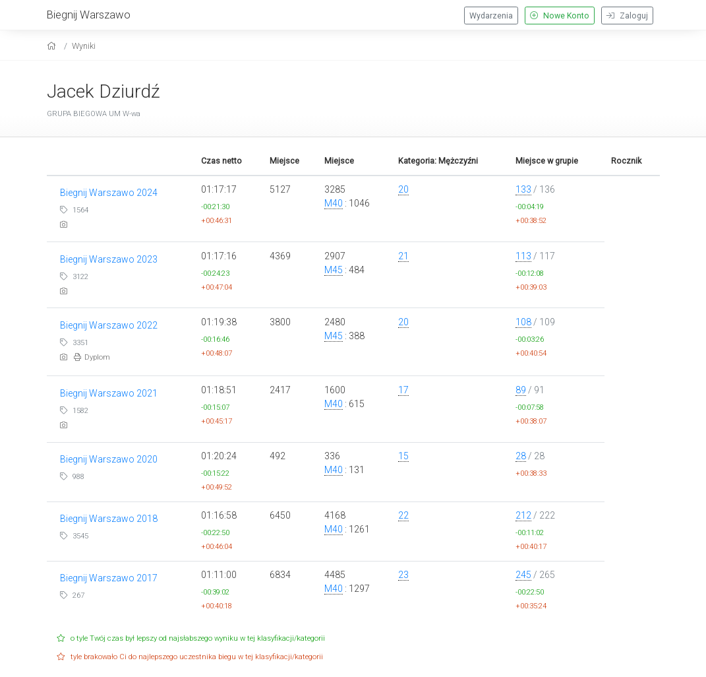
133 (523, 189)
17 (403, 390)
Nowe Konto (559, 15)
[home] (53, 46)
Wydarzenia (491, 15)
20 (403, 189)
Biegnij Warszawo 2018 (109, 518)
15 (403, 456)
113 (523, 256)
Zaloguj (627, 15)
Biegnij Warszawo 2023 (109, 259)
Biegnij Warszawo (89, 14)
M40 (333, 203)
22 (403, 515)
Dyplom (92, 357)
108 (523, 322)
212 (523, 515)
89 (520, 390)
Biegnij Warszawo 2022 (109, 325)
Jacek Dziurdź (103, 91)
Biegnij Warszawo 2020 (109, 459)
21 (403, 256)
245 (523, 574)
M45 (333, 270)
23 (403, 574)
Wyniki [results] (84, 46)
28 (520, 456)
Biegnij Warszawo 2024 (109, 192)
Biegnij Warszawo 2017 (109, 578)
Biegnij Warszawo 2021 (109, 393)
